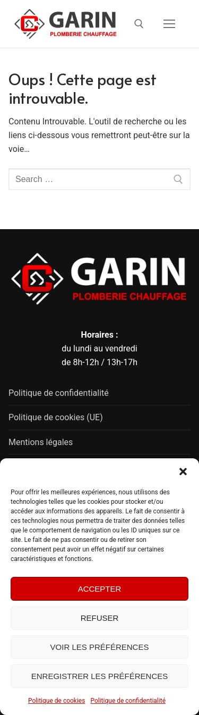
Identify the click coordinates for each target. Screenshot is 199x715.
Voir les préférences (99, 646)
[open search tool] (139, 24)
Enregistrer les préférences (99, 676)
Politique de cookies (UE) (55, 417)
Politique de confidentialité (128, 700)
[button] (183, 471)
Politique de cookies (56, 700)
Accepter (100, 588)
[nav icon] (169, 24)
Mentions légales (40, 442)
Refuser (100, 617)
